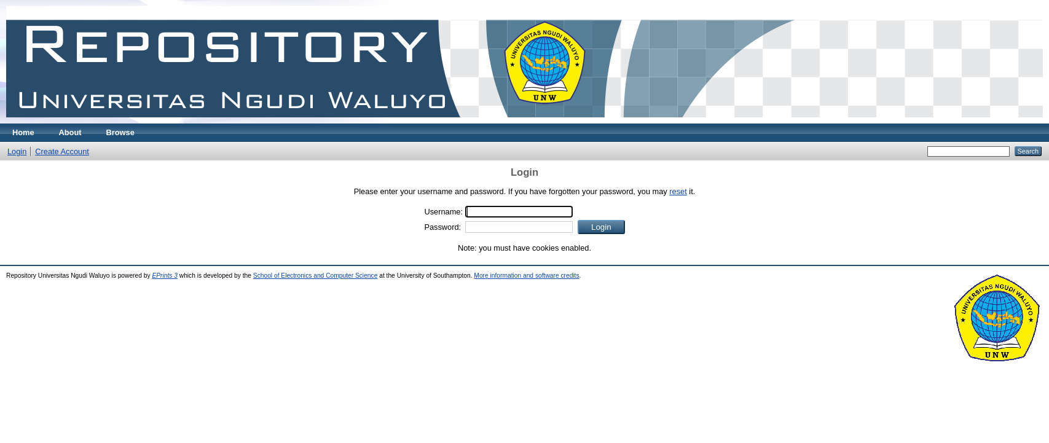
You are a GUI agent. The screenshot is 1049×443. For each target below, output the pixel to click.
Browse (120, 132)
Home (23, 132)
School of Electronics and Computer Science (315, 275)
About (70, 132)
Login (16, 151)
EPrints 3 (165, 275)
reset (677, 191)
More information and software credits (526, 275)
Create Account (62, 151)
